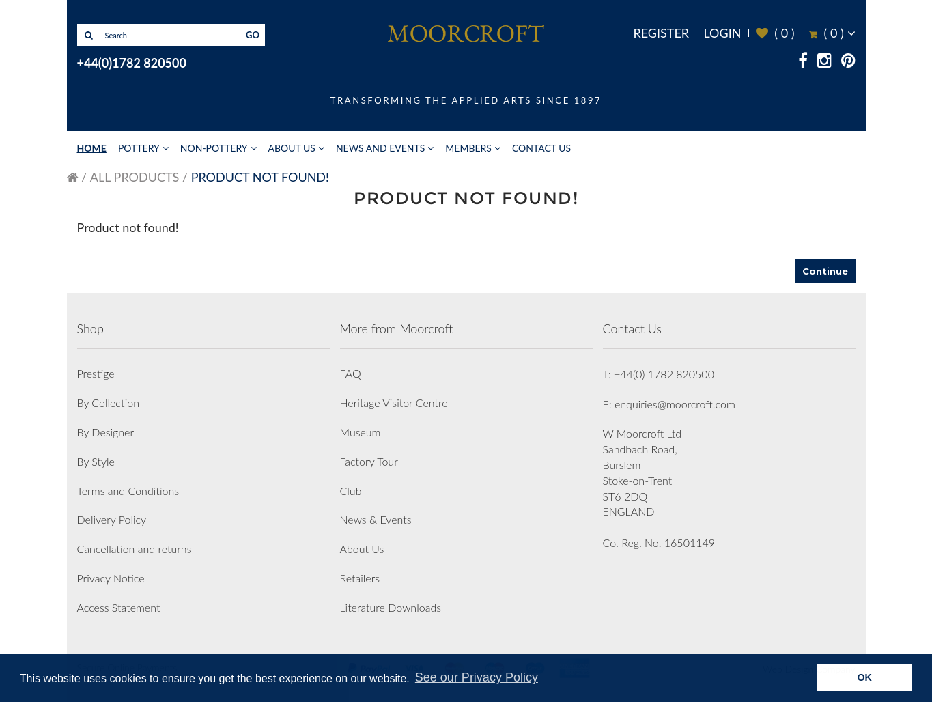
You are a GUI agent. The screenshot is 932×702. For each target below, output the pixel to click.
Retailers (360, 578)
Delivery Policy (112, 519)
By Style (96, 461)
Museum (360, 431)
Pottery (139, 148)
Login (722, 32)
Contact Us (541, 148)
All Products (134, 177)
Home (92, 148)
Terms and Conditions (128, 490)
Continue (825, 271)
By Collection (108, 402)
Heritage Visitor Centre (394, 402)
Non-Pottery (214, 148)
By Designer (106, 431)
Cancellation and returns (134, 548)
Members (468, 148)
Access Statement (118, 607)
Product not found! (260, 177)
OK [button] (864, 677)
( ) (775, 33)
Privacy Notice (111, 578)
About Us (291, 148)
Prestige (96, 373)
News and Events (380, 148)
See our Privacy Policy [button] (476, 677)
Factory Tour (369, 461)
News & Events (376, 519)
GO (252, 34)
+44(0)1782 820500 (131, 62)
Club (351, 490)
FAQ (350, 373)
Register (661, 32)
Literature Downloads (391, 607)
